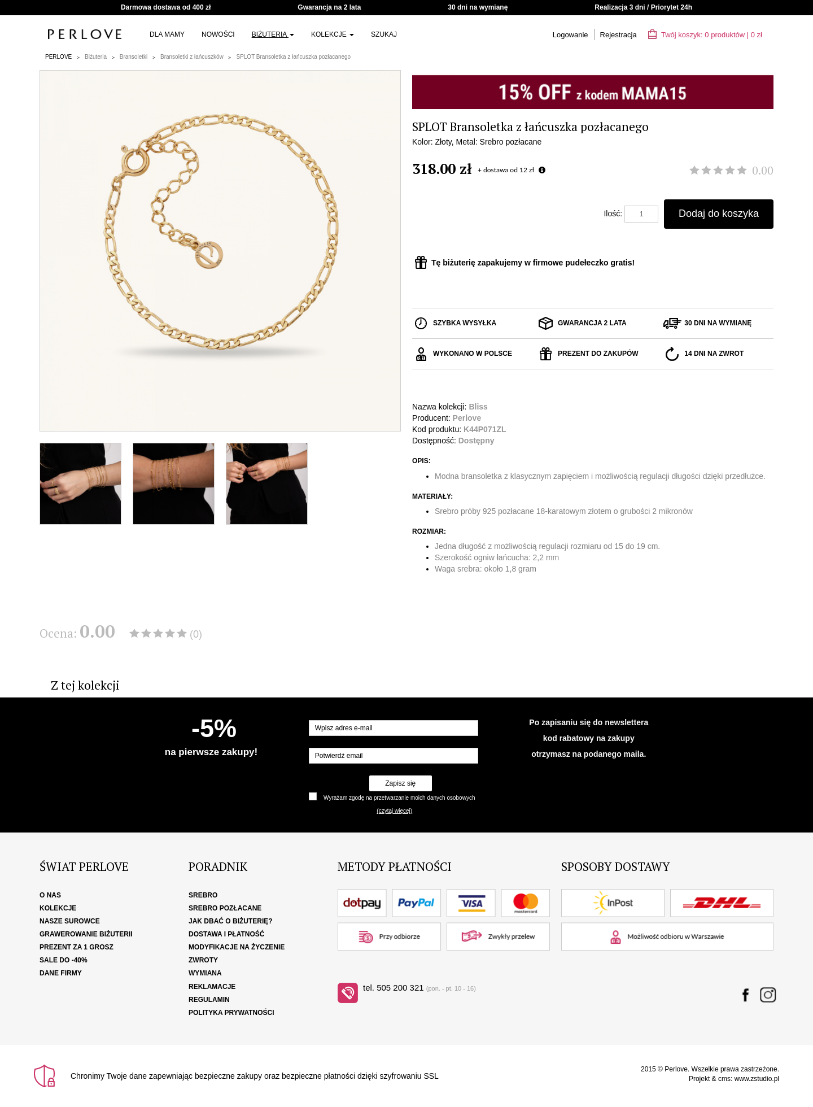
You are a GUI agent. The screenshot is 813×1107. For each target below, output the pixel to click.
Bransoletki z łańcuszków (192, 57)
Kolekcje (332, 34)
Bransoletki (133, 57)
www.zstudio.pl (757, 1079)
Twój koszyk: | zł (705, 34)
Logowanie (570, 34)
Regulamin (209, 1000)
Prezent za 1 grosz (76, 947)
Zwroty (203, 960)
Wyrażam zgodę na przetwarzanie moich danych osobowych (399, 798)
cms (724, 1079)
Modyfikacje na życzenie (237, 947)
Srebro (203, 895)
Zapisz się (400, 783)
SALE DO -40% (64, 960)
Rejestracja (618, 34)
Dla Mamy (167, 34)
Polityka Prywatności (231, 1013)
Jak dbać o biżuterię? (231, 921)
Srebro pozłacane (225, 908)
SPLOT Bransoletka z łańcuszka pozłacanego (293, 57)
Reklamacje (212, 987)
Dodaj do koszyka (719, 213)
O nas (50, 895)
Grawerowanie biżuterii (86, 934)
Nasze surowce (70, 921)
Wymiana (205, 973)
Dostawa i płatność (226, 934)
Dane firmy (61, 973)
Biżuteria (273, 34)
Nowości (218, 34)
